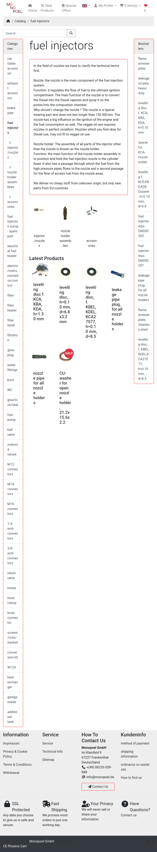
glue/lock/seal (12, 402)
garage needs (12, 699)
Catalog (20, 21)
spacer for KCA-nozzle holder (143, 152)
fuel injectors (39, 21)
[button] (86, 6)
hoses (11, 588)
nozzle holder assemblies (12, 177)
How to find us (131, 778)
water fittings (12, 367)
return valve (11, 575)
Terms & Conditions (17, 765)
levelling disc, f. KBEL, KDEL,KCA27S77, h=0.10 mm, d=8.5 (91, 312)
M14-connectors (12, 489)
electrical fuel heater (12, 251)
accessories (12, 202)
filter (10, 295)
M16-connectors (12, 509)
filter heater (12, 308)
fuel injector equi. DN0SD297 (143, 255)
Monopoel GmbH (41, 841)
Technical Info (52, 751)
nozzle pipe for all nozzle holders (39, 388)
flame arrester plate (143, 63)
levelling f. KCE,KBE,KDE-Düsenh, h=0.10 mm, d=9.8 (144, 189)
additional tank (12, 717)
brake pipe (11, 110)
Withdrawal (11, 773)
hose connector (12, 618)
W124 (11, 667)
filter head (11, 322)
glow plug (10, 352)
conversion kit (12, 654)
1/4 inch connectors (12, 531)
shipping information (129, 754)
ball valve (11, 432)
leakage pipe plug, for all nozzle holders (117, 309)
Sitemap (48, 760)
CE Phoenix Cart (15, 846)
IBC (9, 390)
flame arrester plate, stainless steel (144, 319)
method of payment (135, 743)
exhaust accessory (12, 90)
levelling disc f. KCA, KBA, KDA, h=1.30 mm (39, 301)
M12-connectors (12, 469)
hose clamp (11, 600)
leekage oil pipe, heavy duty (143, 85)
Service (47, 743)
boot (10, 380)
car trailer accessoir (12, 66)
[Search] (35, 33)
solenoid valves (12, 449)
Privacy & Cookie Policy (15, 754)
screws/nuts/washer (12, 637)
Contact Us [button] (98, 787)
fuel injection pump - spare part (12, 226)
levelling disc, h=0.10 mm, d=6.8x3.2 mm (65, 304)
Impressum (11, 743)
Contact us (129, 815)
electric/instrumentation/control (12, 275)
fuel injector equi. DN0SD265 (143, 226)
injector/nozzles (39, 241)
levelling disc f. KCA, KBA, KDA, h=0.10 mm (143, 117)
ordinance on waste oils (135, 767)
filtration (12, 337)
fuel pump (11, 417)
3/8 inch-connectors (12, 555)
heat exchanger (12, 682)
